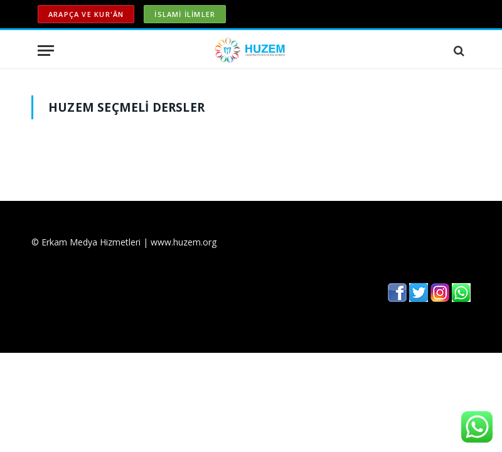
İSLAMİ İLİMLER (184, 14)
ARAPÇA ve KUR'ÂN (86, 14)
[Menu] (46, 50)
